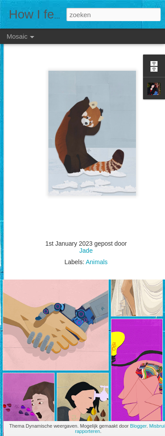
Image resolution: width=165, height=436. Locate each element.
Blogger (138, 426)
